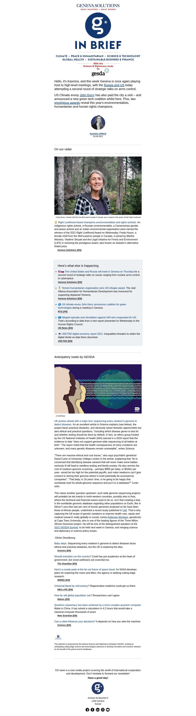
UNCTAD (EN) (65, 341)
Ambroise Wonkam (117, 517)
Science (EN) (64, 550)
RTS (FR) (63, 311)
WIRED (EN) (63, 580)
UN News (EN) (65, 328)
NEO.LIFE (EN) (65, 589)
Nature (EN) (63, 599)
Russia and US (114, 85)
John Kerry (87, 95)
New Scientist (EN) (67, 615)
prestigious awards (67, 102)
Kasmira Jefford (98, 133)
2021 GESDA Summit (66, 527)
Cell (125, 510)
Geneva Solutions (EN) (69, 250)
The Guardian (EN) (67, 563)
